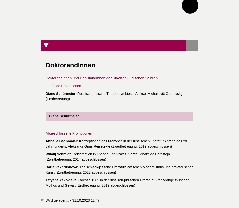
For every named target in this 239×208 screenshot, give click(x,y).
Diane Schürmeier (62, 116)
